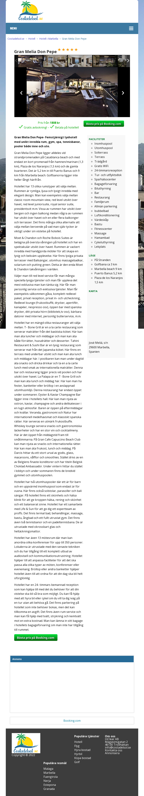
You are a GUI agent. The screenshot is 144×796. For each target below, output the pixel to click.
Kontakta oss (113, 750)
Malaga (48, 769)
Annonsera (112, 753)
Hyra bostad (82, 750)
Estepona (49, 785)
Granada (49, 789)
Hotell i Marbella (48, 38)
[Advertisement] (72, 688)
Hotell (31, 38)
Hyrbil (78, 754)
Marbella (49, 773)
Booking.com (72, 721)
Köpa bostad (82, 758)
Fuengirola (50, 777)
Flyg (77, 746)
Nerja (47, 781)
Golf (77, 762)
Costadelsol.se (16, 38)
